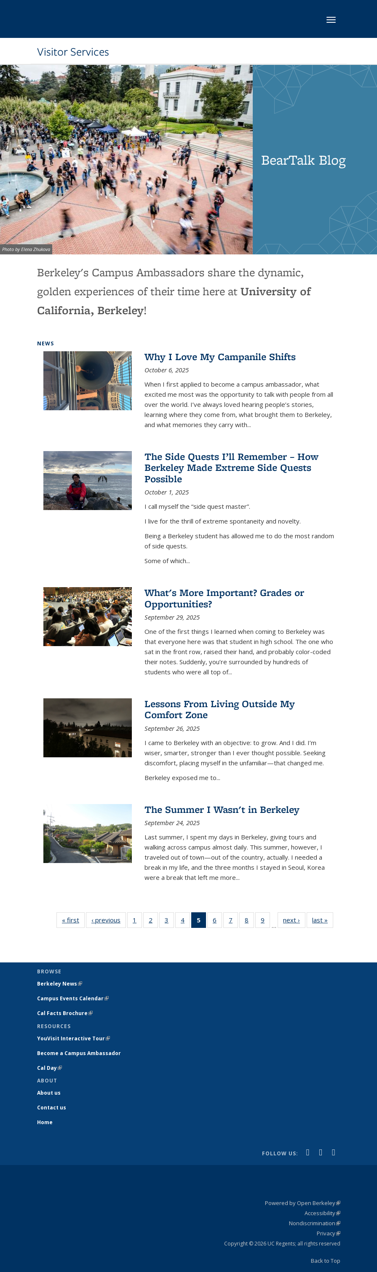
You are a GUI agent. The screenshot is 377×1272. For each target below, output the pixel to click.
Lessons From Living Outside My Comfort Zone (219, 709)
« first (73, 919)
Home (45, 1122)
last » (322, 919)
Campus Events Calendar (73, 998)
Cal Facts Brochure (65, 1013)
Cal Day (49, 1068)
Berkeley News (59, 983)
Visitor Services (73, 51)
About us (49, 1092)
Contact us (51, 1107)
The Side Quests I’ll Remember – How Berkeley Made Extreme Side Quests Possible (231, 467)
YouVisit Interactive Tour (73, 1038)
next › (294, 919)
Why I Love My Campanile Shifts (220, 356)
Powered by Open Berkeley (302, 1203)
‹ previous (108, 919)
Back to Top (325, 1260)
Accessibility (322, 1213)
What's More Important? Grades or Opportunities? (224, 598)
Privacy (328, 1233)
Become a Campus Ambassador (79, 1053)
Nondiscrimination (314, 1223)
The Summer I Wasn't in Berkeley (221, 809)
